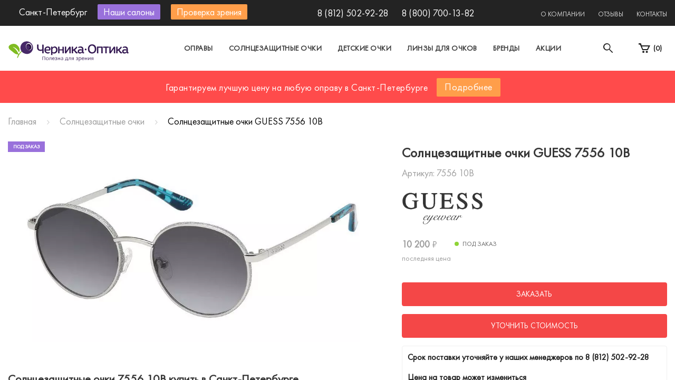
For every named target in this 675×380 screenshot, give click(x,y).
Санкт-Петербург (313, 81)
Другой (385, 81)
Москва (240, 81)
